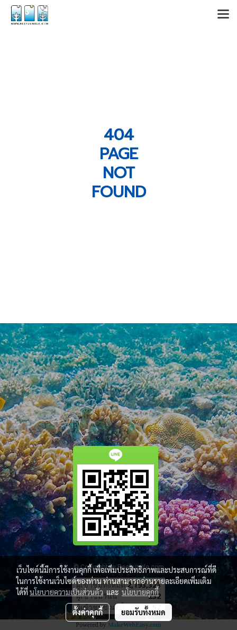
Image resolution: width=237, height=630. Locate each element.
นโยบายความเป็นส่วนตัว (66, 592)
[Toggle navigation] (223, 14)
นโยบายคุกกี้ (140, 592)
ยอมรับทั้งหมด (143, 612)
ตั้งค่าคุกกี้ (87, 612)
